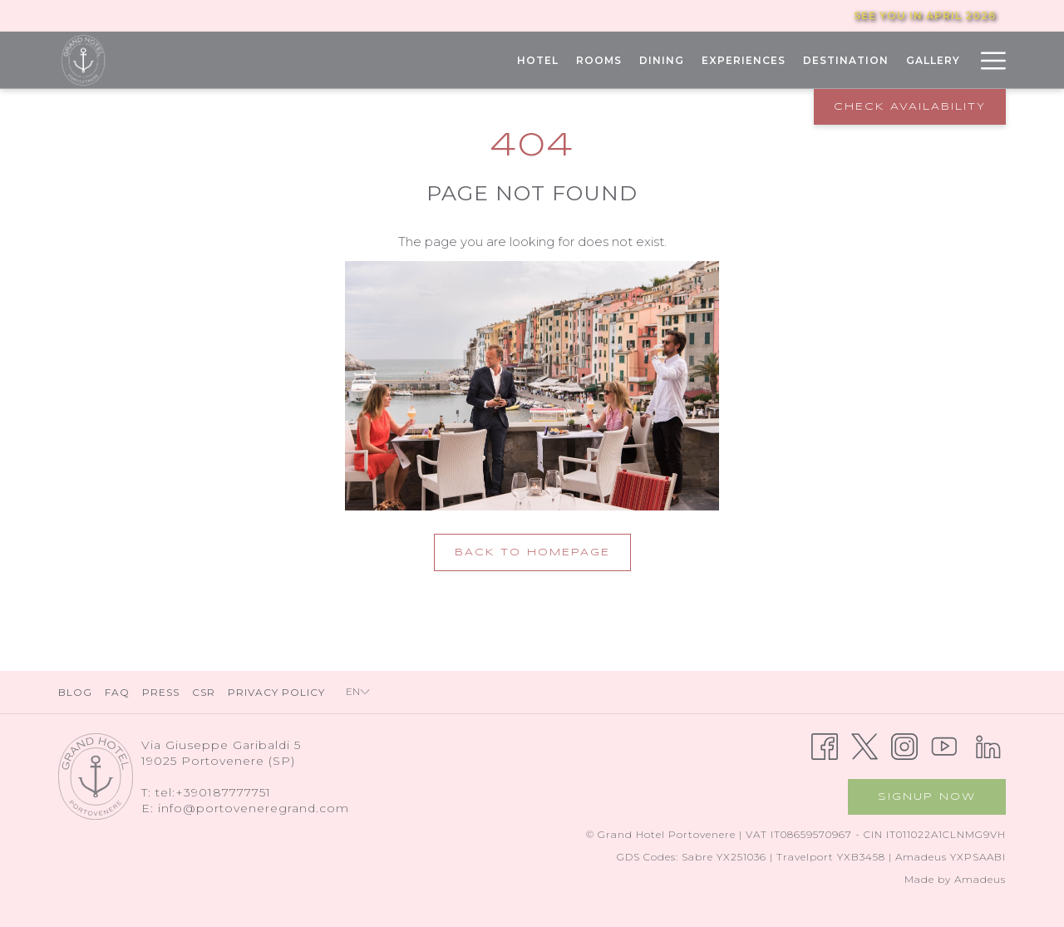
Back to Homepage (532, 552)
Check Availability (910, 106)
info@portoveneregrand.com (253, 808)
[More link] (987, 60)
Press (161, 692)
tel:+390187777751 (213, 792)
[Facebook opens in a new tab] (824, 745)
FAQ (117, 692)
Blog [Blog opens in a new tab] (77, 692)
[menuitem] (537, 60)
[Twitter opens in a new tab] (864, 745)
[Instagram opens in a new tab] (904, 745)
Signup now (927, 796)
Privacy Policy (276, 692)
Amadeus (980, 879)
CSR (203, 692)
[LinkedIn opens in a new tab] (988, 745)
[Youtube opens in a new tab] (944, 745)
